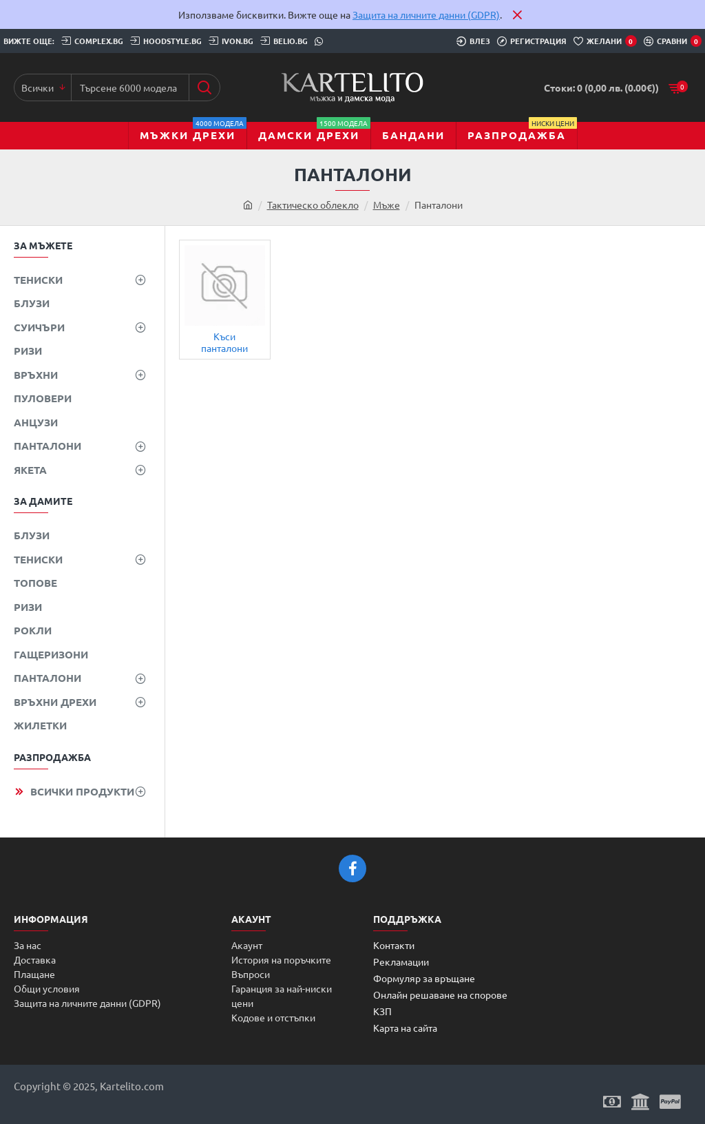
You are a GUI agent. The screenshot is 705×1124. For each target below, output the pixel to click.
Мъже (386, 204)
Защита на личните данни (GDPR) (426, 14)
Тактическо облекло (313, 204)
